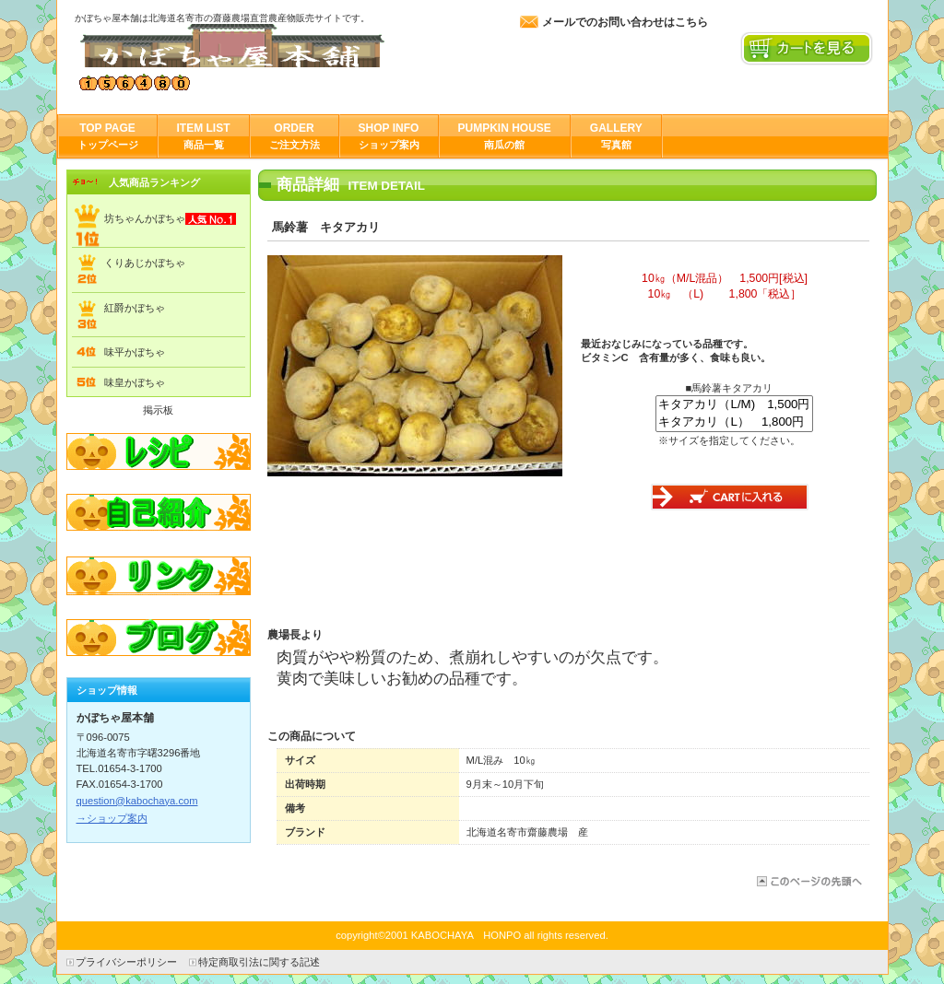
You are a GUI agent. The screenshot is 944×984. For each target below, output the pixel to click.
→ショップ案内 (112, 818)
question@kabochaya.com (137, 800)
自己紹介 (158, 514)
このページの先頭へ (808, 881)
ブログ (158, 639)
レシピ (158, 451)
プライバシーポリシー (126, 961)
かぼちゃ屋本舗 (259, 45)
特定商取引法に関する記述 (259, 961)
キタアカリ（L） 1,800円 (733, 422)
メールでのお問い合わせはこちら (625, 22)
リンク (158, 576)
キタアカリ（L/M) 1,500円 (733, 405)
